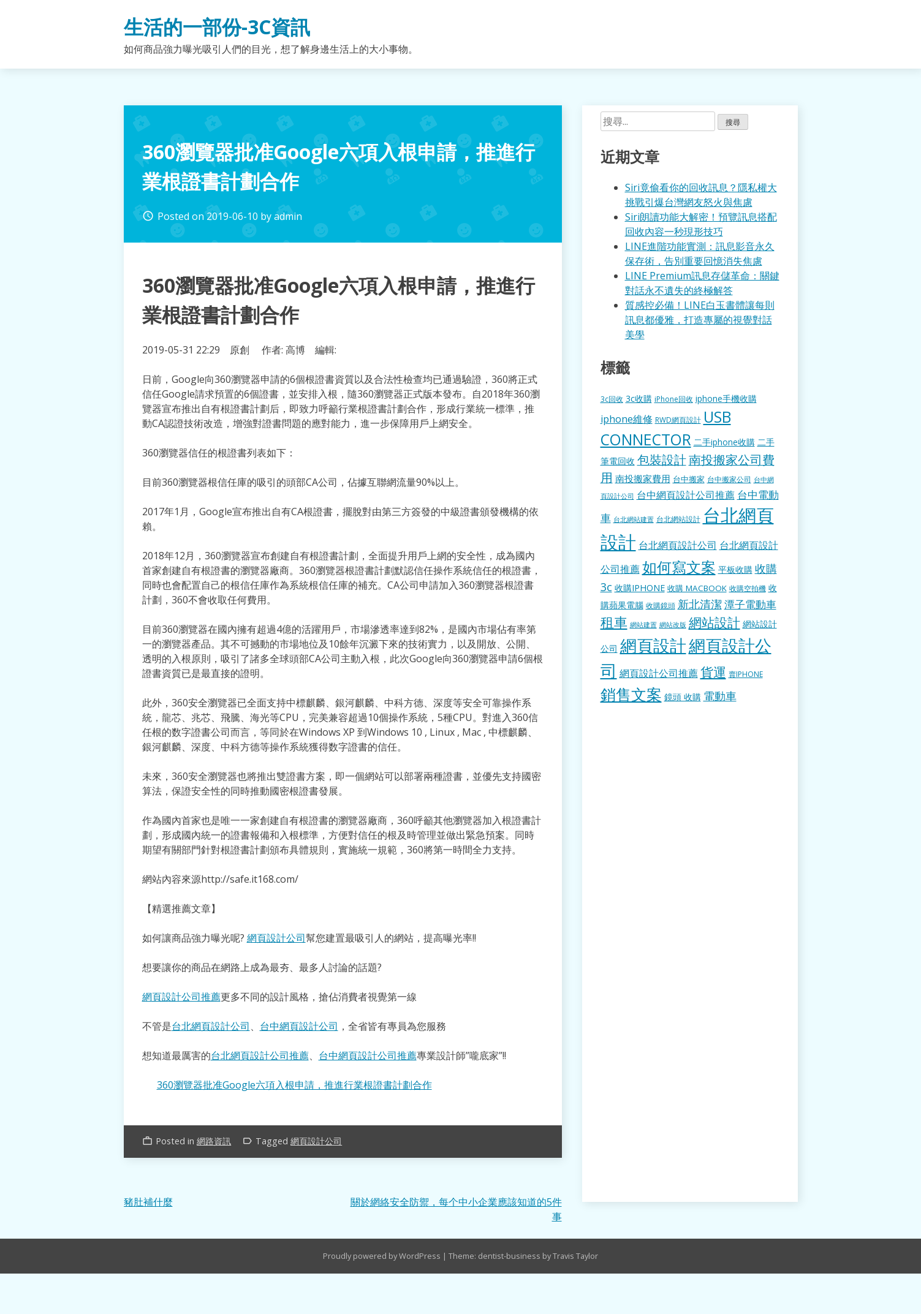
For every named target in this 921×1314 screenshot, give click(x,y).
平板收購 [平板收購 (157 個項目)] (735, 569)
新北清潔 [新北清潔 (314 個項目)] (700, 603)
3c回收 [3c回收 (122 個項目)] (612, 399)
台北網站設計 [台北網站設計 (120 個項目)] (678, 519)
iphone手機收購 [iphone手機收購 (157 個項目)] (726, 398)
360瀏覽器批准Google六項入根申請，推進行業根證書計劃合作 (294, 1085)
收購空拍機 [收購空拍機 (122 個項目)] (747, 588)
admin (288, 216)
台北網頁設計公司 (211, 1026)
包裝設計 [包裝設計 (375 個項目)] (661, 459)
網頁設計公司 (276, 938)
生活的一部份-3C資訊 (217, 26)
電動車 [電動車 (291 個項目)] (720, 696)
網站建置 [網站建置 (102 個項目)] (643, 625)
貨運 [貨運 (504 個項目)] (713, 672)
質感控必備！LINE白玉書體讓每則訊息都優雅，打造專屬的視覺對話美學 (700, 319)
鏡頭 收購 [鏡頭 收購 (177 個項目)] (682, 697)
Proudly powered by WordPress (382, 1255)
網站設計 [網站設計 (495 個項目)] (714, 622)
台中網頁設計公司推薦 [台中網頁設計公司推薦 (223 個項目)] (686, 495)
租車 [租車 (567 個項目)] (614, 622)
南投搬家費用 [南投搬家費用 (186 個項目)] (642, 478)
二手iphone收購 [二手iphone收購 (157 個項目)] (724, 442)
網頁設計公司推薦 (181, 996)
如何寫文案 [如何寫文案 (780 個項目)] (679, 567)
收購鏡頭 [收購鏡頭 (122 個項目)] (660, 605)
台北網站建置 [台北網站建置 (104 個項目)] (633, 519)
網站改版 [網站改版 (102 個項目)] (672, 625)
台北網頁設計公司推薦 (260, 1055)
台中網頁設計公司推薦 (368, 1055)
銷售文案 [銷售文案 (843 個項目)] (631, 694)
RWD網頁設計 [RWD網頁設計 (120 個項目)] (678, 420)
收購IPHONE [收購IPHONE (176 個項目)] (640, 588)
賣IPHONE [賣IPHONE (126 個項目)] (746, 674)
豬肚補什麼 (148, 1202)
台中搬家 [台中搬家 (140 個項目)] (689, 479)
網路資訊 (214, 1141)
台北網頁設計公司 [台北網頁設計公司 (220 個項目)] (678, 545)
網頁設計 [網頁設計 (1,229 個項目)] (653, 645)
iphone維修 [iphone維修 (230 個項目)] (627, 419)
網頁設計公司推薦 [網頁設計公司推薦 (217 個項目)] (659, 673)
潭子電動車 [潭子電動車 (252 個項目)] (750, 604)
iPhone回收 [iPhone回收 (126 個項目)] (673, 399)
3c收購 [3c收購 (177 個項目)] (639, 398)
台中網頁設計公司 (299, 1026)
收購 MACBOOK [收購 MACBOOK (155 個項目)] (697, 588)
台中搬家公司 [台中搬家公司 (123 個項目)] (729, 479)
